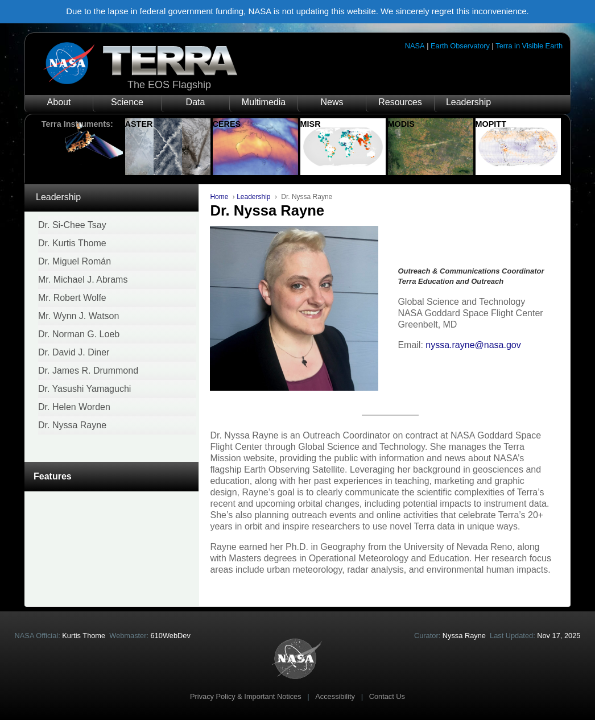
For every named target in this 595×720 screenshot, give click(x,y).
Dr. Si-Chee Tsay (72, 225)
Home (219, 197)
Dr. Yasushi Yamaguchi (84, 389)
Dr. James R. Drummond (88, 370)
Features (53, 476)
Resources (400, 102)
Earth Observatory (460, 46)
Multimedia (264, 102)
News (331, 102)
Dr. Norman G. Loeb (78, 334)
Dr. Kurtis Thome (72, 243)
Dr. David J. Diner (73, 352)
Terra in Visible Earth (529, 46)
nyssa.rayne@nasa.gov (472, 345)
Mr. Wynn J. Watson (78, 316)
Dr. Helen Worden (74, 407)
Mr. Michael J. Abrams (82, 279)
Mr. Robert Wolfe (72, 298)
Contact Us (387, 696)
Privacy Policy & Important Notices (245, 696)
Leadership (468, 102)
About (59, 102)
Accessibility (335, 696)
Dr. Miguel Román (74, 261)
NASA (415, 46)
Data (195, 102)
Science (127, 102)
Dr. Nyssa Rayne (72, 425)
